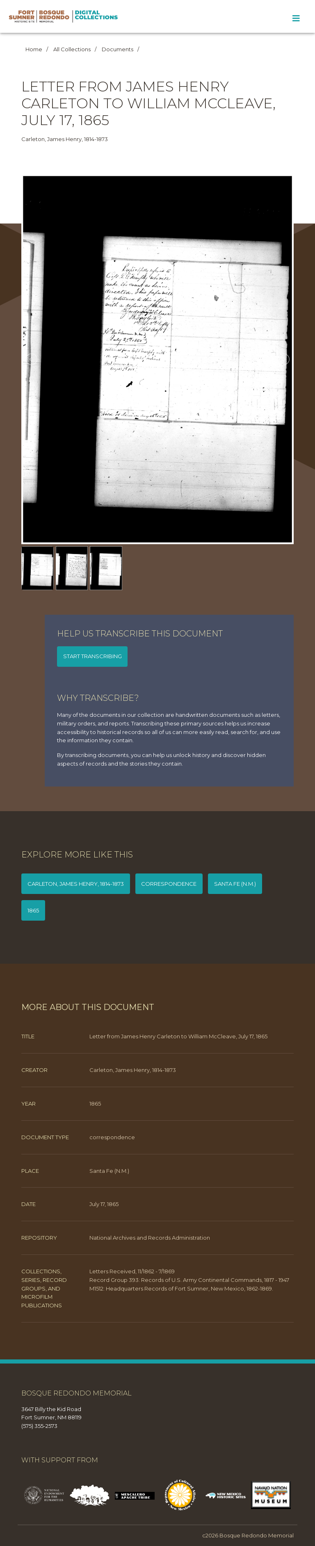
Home (33, 49)
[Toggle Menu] (296, 18)
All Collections (72, 49)
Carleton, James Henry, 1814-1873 (75, 883)
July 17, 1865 (104, 1204)
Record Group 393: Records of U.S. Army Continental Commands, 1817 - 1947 (189, 1280)
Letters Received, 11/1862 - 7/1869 (132, 1271)
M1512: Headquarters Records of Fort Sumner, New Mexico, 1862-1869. (181, 1288)
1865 (33, 910)
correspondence (168, 883)
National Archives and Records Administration (149, 1237)
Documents (117, 49)
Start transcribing (92, 656)
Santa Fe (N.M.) (235, 883)
